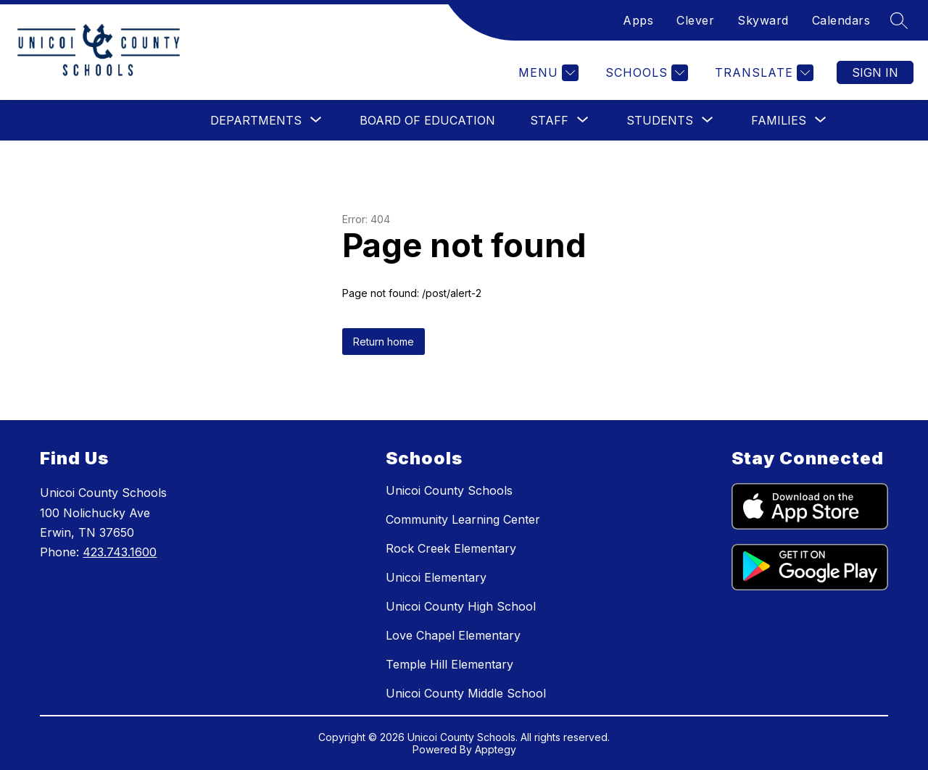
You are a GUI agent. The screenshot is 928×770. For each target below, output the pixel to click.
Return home (383, 341)
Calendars (841, 20)
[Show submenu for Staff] (549, 120)
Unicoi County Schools (449, 490)
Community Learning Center (463, 519)
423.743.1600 (120, 552)
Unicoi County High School (461, 606)
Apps (638, 20)
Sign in (875, 72)
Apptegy (495, 749)
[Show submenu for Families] (778, 120)
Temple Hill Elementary (449, 664)
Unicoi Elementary (436, 577)
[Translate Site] (762, 73)
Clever (695, 20)
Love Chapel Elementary (453, 635)
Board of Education (427, 120)
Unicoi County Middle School (466, 693)
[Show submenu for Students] (659, 120)
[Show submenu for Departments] (256, 120)
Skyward (763, 20)
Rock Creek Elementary (451, 548)
